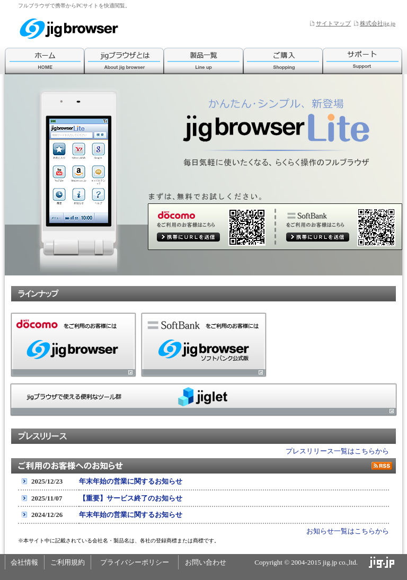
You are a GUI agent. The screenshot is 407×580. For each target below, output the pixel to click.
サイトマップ (333, 23)
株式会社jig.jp (377, 23)
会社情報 (24, 562)
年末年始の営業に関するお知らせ (130, 481)
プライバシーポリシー (134, 562)
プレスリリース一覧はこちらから (337, 451)
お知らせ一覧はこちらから (347, 531)
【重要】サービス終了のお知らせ (130, 498)
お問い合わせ (205, 562)
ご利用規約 (67, 562)
